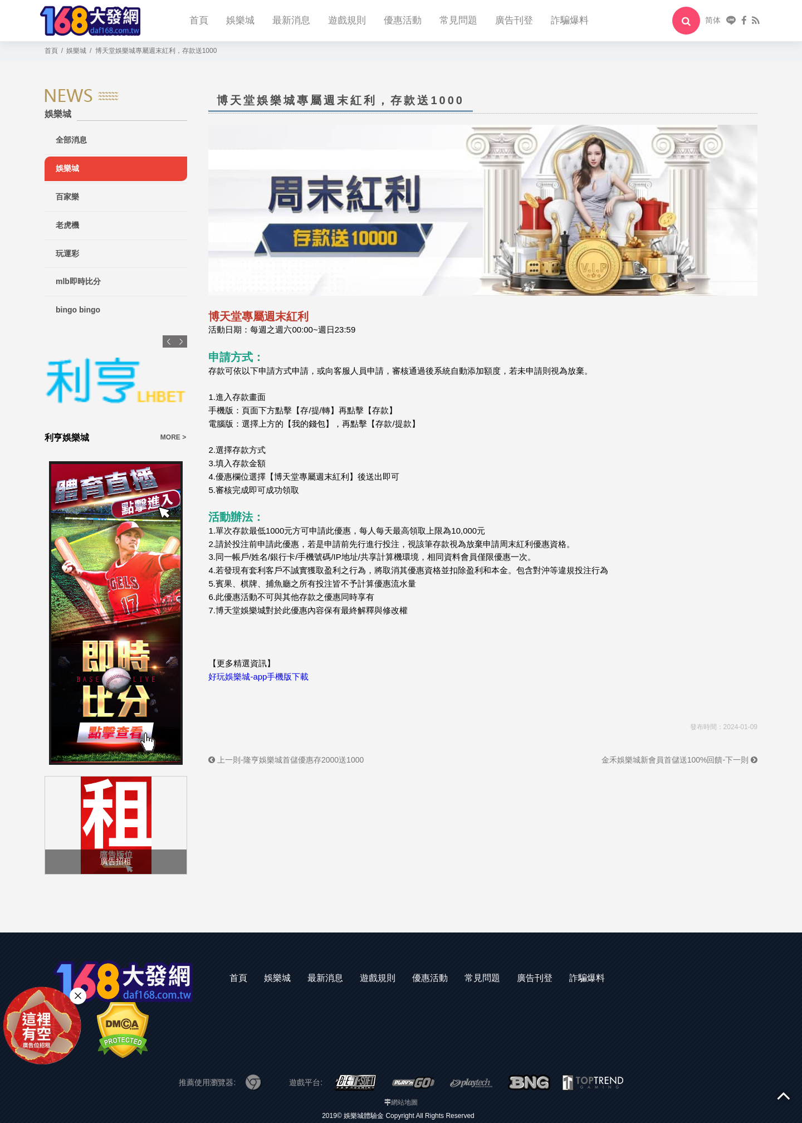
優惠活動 (403, 20)
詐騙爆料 (570, 20)
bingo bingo (78, 309)
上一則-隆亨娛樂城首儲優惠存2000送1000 (286, 759)
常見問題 (458, 20)
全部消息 (71, 139)
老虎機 (67, 225)
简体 (713, 20)
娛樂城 (240, 20)
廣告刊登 (514, 20)
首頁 (198, 20)
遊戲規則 (347, 20)
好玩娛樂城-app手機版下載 (258, 676)
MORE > (173, 437)
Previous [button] (169, 341)
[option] (116, 390)
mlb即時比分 (78, 281)
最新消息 (291, 20)
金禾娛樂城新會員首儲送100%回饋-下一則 (679, 759)
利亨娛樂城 (67, 437)
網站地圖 (404, 1102)
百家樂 (67, 196)
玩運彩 (67, 253)
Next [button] (181, 341)
